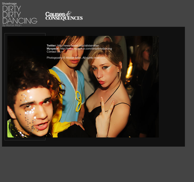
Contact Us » (55, 51)
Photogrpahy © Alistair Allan (64, 57)
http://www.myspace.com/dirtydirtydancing (86, 48)
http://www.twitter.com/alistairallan (78, 45)
